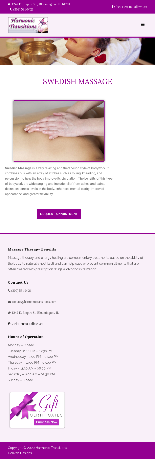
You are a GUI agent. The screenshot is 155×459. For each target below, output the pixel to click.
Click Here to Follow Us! (130, 6)
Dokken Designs (20, 453)
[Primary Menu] (143, 25)
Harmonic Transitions (51, 448)
